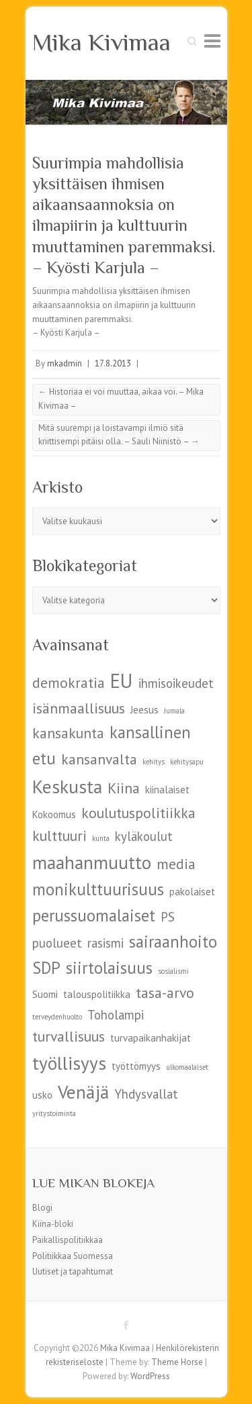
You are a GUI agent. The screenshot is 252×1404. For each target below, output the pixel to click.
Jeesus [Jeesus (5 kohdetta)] (144, 709)
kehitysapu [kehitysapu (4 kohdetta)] (187, 761)
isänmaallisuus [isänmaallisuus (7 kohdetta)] (78, 708)
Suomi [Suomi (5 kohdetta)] (45, 994)
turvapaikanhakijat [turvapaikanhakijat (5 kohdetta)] (150, 1038)
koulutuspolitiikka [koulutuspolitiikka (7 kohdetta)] (138, 812)
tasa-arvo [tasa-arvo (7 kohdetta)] (165, 992)
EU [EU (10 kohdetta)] (121, 680)
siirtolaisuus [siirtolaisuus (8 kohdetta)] (109, 968)
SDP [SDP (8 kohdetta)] (46, 968)
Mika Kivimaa (101, 42)
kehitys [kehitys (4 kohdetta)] (153, 761)
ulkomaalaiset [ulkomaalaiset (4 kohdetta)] (187, 1067)
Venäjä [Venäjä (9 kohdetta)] (83, 1091)
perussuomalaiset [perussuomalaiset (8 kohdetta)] (93, 915)
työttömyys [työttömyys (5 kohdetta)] (136, 1066)
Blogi (42, 1207)
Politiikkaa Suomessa (72, 1256)
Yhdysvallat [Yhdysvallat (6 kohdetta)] (146, 1094)
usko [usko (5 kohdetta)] (42, 1095)
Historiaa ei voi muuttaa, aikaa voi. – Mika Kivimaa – (121, 398)
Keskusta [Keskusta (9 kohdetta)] (67, 786)
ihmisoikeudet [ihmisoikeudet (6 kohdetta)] (176, 683)
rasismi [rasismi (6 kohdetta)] (105, 943)
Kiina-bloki (52, 1224)
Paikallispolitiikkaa (67, 1240)
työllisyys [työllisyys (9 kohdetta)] (69, 1062)
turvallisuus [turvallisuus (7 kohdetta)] (68, 1036)
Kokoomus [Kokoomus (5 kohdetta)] (54, 814)
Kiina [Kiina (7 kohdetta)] (124, 788)
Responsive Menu (212, 41)
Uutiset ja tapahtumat (72, 1271)
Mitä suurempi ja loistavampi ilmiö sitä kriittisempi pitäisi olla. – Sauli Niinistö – (119, 435)
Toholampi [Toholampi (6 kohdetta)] (115, 1015)
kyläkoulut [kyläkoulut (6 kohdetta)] (144, 836)
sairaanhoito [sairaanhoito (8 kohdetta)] (173, 941)
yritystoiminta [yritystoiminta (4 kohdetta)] (54, 1113)
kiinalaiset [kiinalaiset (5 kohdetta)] (167, 789)
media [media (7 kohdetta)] (176, 863)
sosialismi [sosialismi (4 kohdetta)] (173, 971)
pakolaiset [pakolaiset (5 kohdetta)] (192, 891)
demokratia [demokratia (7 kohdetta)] (68, 682)
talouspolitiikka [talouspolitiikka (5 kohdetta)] (96, 994)
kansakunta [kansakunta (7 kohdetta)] (68, 732)
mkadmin (64, 363)
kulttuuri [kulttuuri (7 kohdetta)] (59, 835)
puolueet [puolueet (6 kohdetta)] (57, 943)
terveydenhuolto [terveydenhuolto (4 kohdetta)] (57, 1016)
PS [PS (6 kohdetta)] (168, 917)
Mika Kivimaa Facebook (126, 1325)
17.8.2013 (113, 363)
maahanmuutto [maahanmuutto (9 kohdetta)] (91, 862)
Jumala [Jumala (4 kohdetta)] (174, 710)
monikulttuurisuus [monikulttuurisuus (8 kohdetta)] (98, 889)
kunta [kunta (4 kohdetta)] (101, 838)
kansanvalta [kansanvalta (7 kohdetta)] (99, 759)
